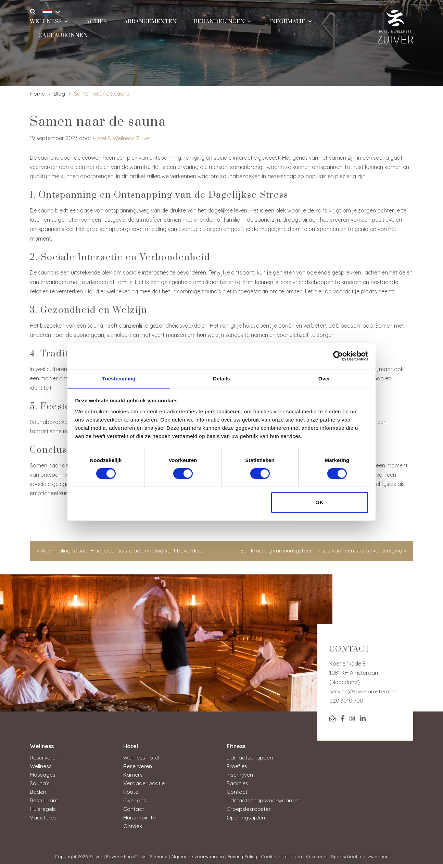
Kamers (133, 773)
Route (130, 790)
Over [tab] (324, 378)
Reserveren (44, 757)
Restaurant (44, 798)
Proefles (237, 765)
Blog (59, 93)
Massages (42, 773)
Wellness (41, 765)
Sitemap (158, 853)
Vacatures (43, 815)
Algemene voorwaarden (197, 853)
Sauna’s (40, 782)
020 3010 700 (346, 700)
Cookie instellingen (281, 853)
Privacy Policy (242, 853)
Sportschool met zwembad (360, 853)
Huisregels (43, 806)
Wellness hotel (141, 757)
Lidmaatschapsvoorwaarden (264, 798)
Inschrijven (240, 773)
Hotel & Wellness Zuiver (122, 138)
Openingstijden (246, 815)
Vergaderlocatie (144, 782)
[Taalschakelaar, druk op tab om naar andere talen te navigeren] (49, 11)
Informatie (291, 22)
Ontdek (132, 823)
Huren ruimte (139, 815)
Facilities (237, 782)
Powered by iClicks (126, 853)
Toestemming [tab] (119, 378)
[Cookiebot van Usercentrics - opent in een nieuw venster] (338, 356)
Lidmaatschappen (250, 757)
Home (37, 93)
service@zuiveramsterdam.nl (366, 691)
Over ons (134, 798)
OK (319, 503)
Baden (38, 790)
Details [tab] (221, 378)
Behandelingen (223, 22)
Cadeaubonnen (63, 36)
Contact (133, 806)
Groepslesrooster (249, 806)
